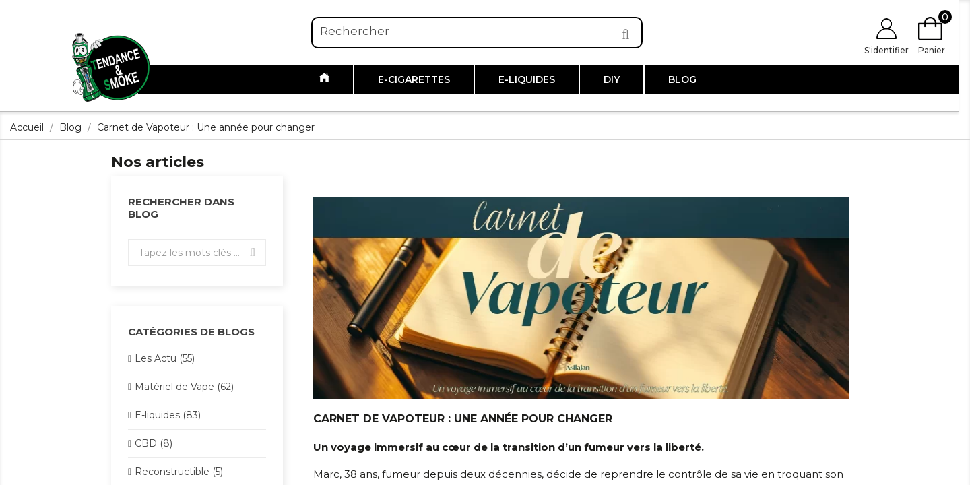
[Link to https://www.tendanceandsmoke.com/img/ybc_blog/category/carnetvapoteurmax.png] (581, 297)
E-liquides (526, 79)
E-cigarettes (414, 79)
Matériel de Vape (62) (184, 387)
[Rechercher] (477, 31)
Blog (682, 79)
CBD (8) (153, 443)
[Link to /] (324, 79)
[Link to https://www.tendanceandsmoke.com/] (111, 66)
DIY (612, 79)
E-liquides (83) (168, 415)
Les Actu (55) (165, 358)
